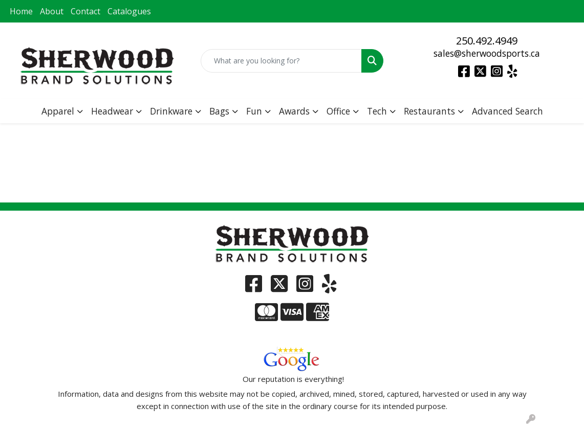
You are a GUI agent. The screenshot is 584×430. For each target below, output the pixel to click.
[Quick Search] (281, 61)
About (51, 11)
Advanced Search (507, 111)
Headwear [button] (112, 111)
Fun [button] (254, 111)
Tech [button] (377, 111)
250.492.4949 (486, 41)
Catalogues (129, 11)
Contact (85, 11)
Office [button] (338, 111)
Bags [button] (219, 111)
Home (21, 11)
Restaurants (429, 111)
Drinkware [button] (171, 111)
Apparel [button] (57, 111)
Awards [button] (294, 111)
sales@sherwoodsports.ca (487, 53)
